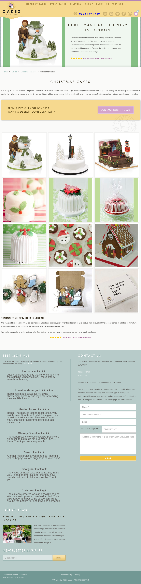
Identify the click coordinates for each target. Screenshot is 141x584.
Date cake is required (89, 429)
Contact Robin (116, 4)
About (89, 4)
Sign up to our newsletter (105, 14)
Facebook (124, 14)
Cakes (14, 72)
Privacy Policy (66, 575)
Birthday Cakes (36, 4)
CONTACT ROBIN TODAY (116, 110)
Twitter (117, 14)
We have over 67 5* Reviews (97, 59)
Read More (27, 364)
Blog (99, 4)
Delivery (76, 4)
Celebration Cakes (28, 72)
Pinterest (130, 14)
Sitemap (77, 575)
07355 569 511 (84, 375)
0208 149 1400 (89, 13)
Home (5, 72)
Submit (108, 458)
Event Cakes (58, 4)
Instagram (111, 14)
